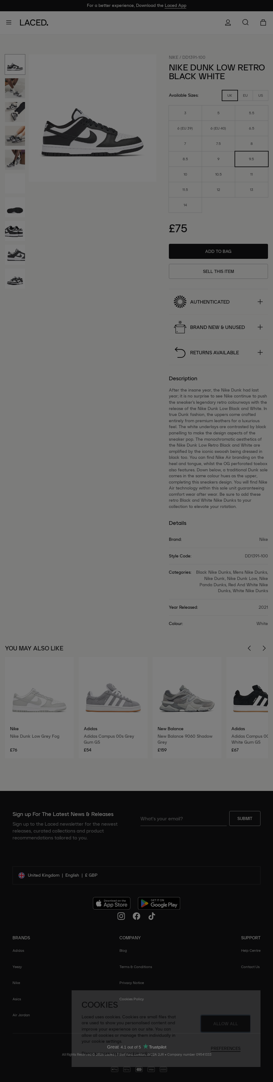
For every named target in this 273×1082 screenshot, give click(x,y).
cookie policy (138, 1056)
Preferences (225, 1051)
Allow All (225, 1026)
